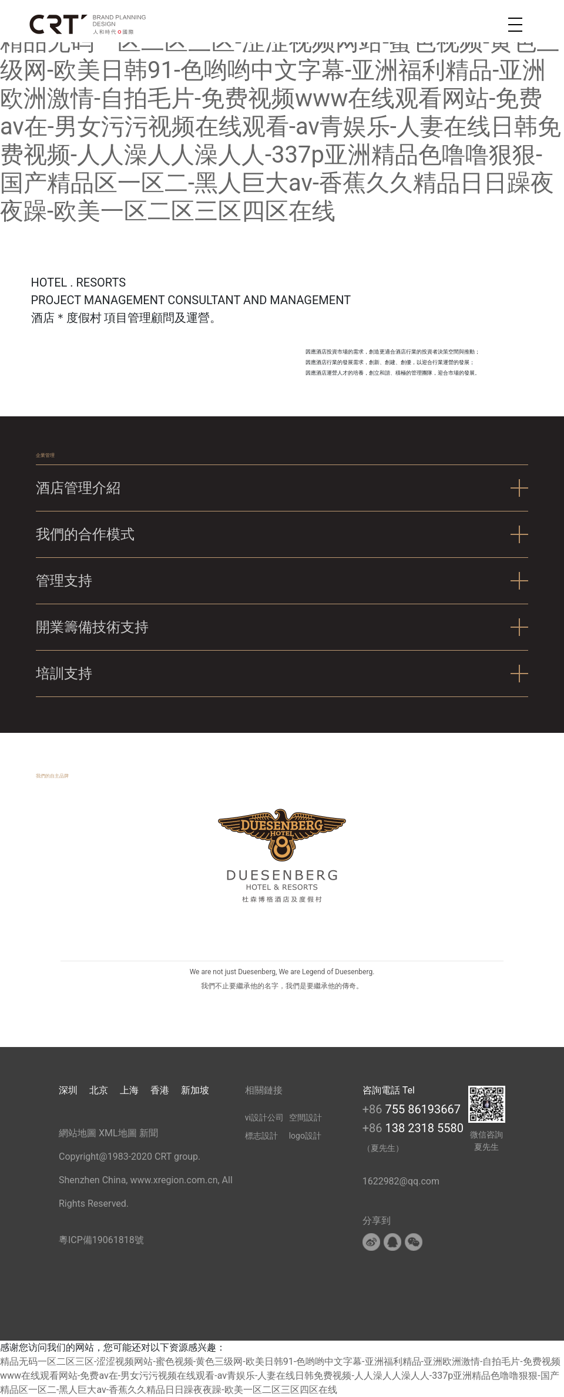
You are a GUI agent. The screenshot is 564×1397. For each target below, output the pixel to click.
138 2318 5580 (424, 1128)
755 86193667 (423, 1109)
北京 (98, 1090)
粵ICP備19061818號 (101, 1239)
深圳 (68, 1090)
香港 (159, 1090)
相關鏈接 (264, 1090)
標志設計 (261, 1135)
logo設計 (305, 1135)
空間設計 (305, 1117)
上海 (129, 1090)
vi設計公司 (264, 1117)
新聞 (148, 1133)
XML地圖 (118, 1133)
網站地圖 (77, 1133)
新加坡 (195, 1090)
